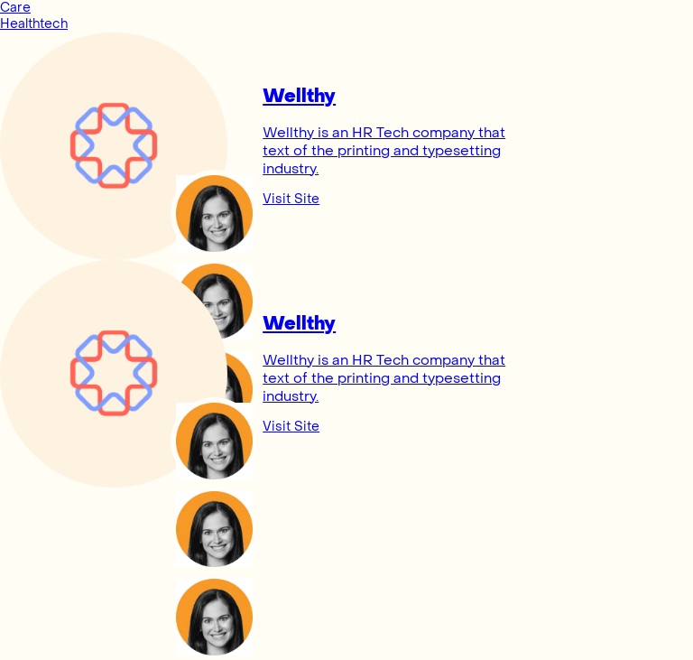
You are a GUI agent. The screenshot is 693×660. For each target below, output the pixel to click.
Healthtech (34, 24)
